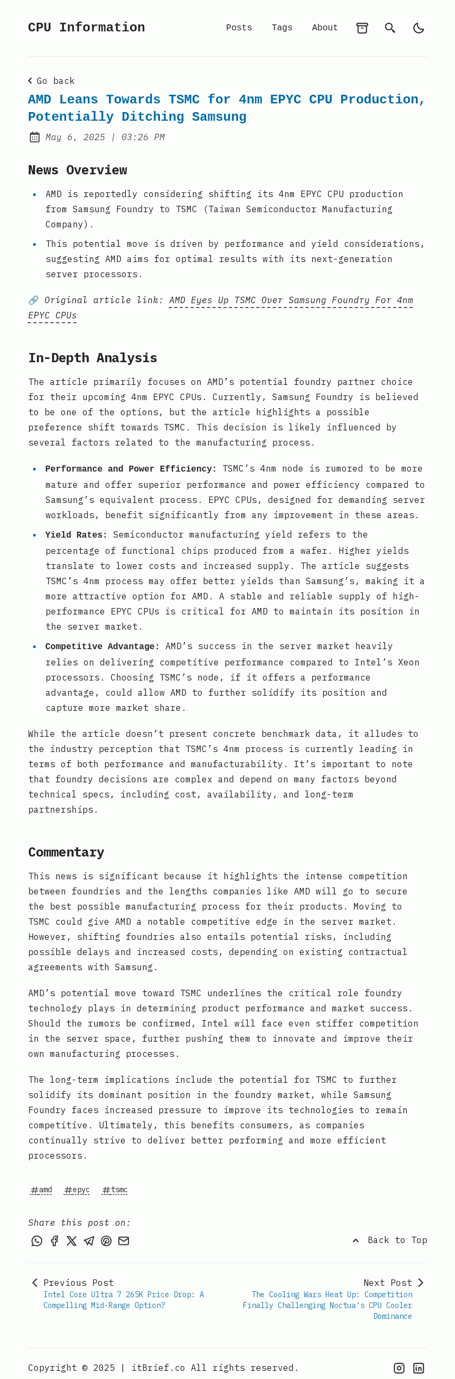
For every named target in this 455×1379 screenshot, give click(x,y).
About (325, 28)
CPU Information (86, 28)
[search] (390, 28)
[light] (418, 28)
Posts (239, 28)
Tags (282, 28)
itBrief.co (158, 1359)
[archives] (362, 28)
